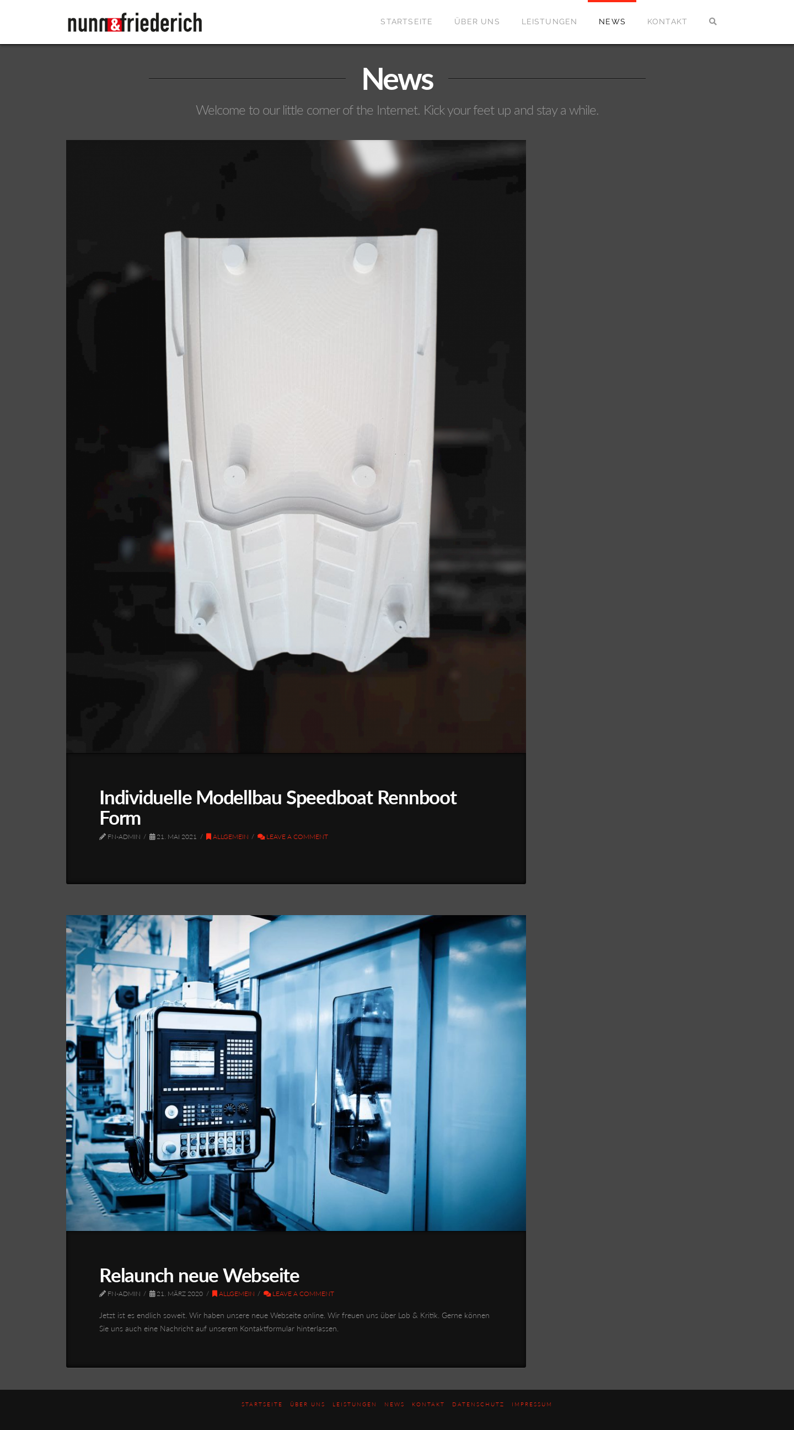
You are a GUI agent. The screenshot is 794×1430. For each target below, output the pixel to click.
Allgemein (227, 836)
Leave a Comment (292, 836)
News (394, 1404)
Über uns (307, 1404)
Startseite (262, 1404)
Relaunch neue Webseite (199, 1274)
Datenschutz (478, 1404)
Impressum (532, 1404)
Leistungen (354, 1404)
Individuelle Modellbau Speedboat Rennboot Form (278, 807)
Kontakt (428, 1404)
